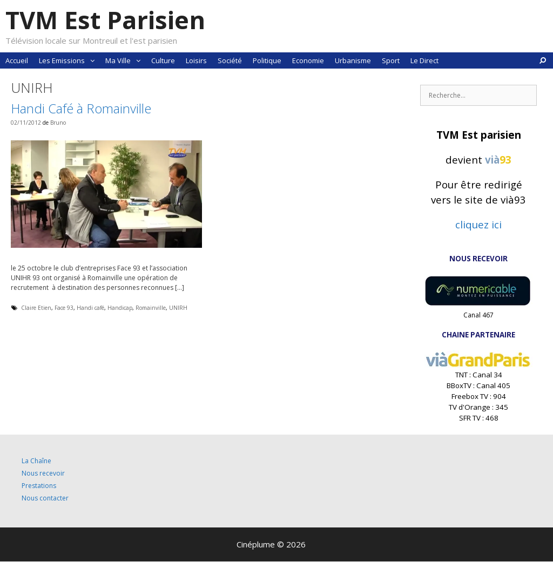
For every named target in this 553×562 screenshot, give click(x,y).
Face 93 (64, 308)
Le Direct (424, 60)
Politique (267, 60)
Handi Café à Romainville (81, 108)
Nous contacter (45, 498)
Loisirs (196, 60)
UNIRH (178, 308)
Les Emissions (69, 60)
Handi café (90, 308)
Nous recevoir (43, 473)
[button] (92, 60)
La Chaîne (36, 460)
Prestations (39, 485)
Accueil (16, 60)
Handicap (119, 308)
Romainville (151, 308)
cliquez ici (478, 224)
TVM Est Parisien (105, 19)
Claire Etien (36, 308)
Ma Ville (125, 60)
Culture (163, 60)
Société (230, 60)
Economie (308, 60)
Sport (391, 60)
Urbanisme (353, 60)
